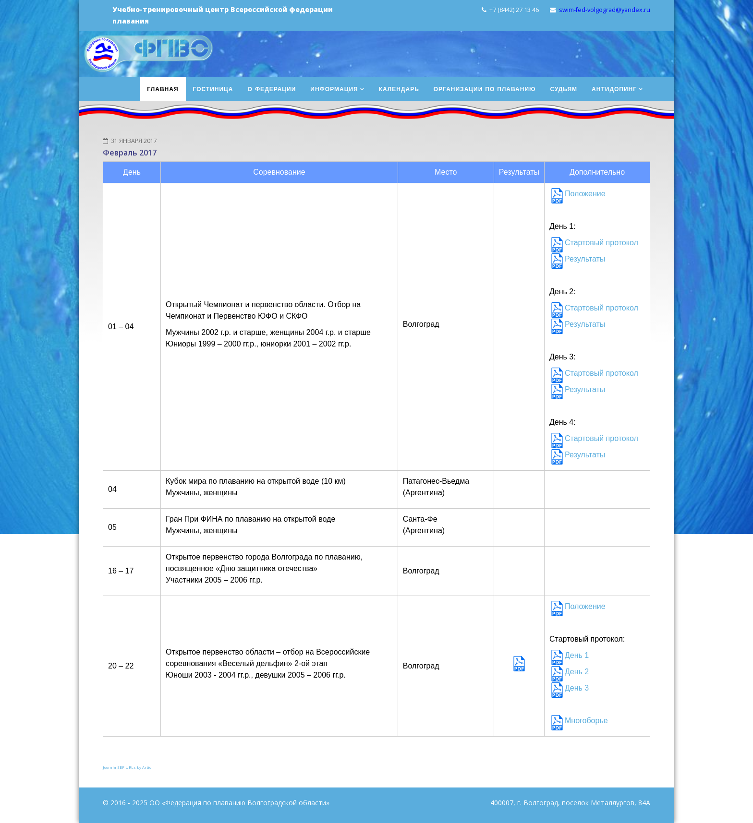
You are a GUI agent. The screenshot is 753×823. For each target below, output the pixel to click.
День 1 (577, 655)
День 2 (577, 672)
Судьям (563, 89)
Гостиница (213, 89)
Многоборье (586, 720)
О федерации (272, 89)
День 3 (577, 688)
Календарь (399, 89)
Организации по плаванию (485, 89)
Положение (585, 194)
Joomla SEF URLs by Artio (127, 767)
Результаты (585, 259)
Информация (334, 89)
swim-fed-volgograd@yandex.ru (604, 10)
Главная (162, 89)
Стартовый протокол (601, 243)
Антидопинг (614, 89)
